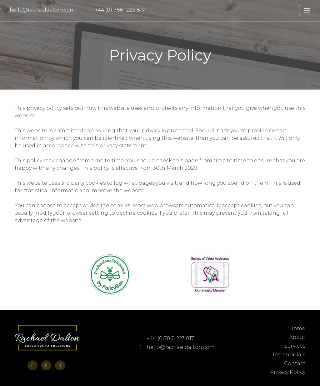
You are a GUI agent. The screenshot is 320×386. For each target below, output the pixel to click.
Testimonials (288, 355)
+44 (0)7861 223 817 (167, 338)
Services (294, 346)
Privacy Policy (287, 372)
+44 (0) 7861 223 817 (120, 10)
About (297, 337)
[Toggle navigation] (307, 10)
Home (297, 328)
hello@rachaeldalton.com (42, 10)
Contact (294, 363)
